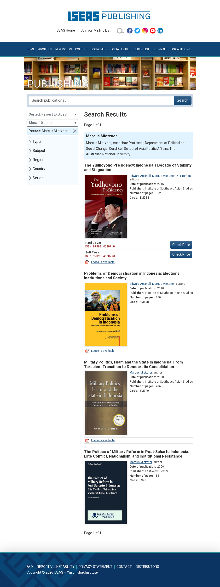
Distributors (147, 567)
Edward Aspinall (140, 176)
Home (31, 49)
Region (38, 159)
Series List (141, 49)
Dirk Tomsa (183, 176)
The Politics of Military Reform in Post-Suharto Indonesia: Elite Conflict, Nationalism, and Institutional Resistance (136, 453)
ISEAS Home (65, 30)
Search (182, 100)
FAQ (30, 567)
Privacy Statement (95, 567)
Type (37, 141)
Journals (160, 49)
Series (38, 178)
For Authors (180, 49)
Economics (99, 49)
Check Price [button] (181, 245)
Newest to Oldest (52, 114)
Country (39, 169)
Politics (81, 49)
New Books (63, 49)
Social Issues (120, 49)
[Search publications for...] (101, 100)
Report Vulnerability (56, 567)
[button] (74, 131)
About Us (45, 49)
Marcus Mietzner (163, 176)
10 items (52, 122)
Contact (124, 567)
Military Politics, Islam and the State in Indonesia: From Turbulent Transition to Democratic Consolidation (133, 364)
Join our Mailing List (95, 30)
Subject (39, 150)
